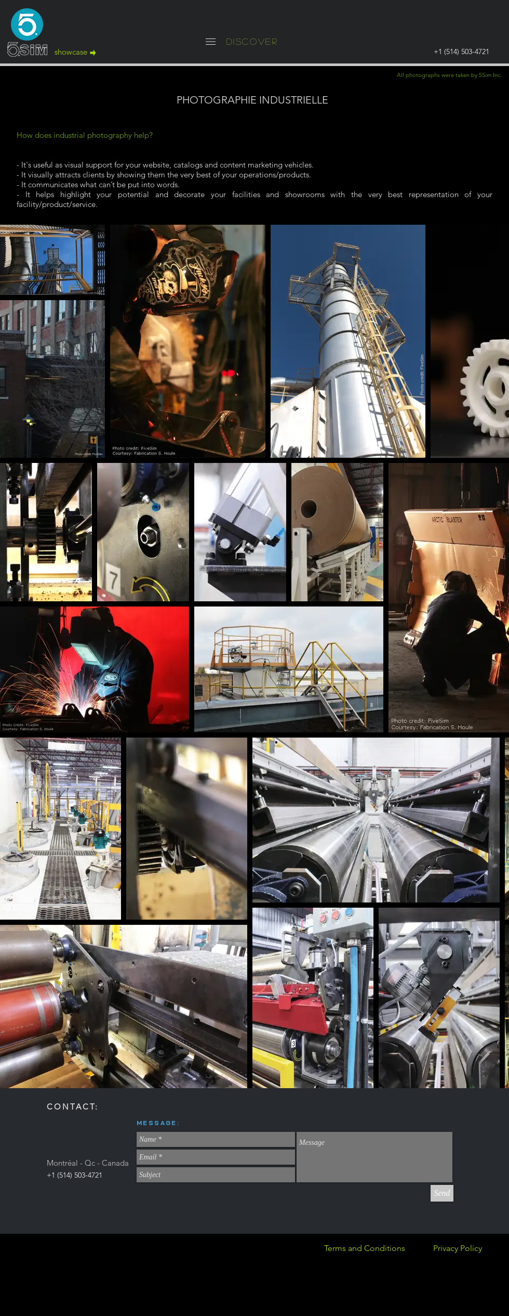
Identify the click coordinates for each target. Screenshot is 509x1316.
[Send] (442, 1193)
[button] (211, 41)
